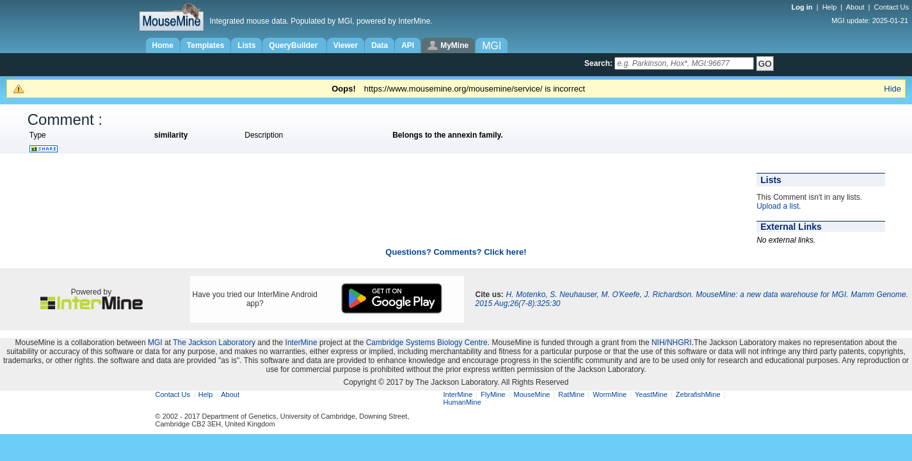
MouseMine (532, 394)
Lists (246, 45)
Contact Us (891, 7)
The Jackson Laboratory (214, 342)
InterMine (301, 342)
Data (379, 45)
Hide (892, 88)
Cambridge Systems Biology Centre (427, 342)
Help (829, 7)
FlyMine (493, 394)
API (407, 45)
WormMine (610, 394)
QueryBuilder (294, 45)
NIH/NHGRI (672, 342)
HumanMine (462, 402)
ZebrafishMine (698, 394)
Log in (803, 7)
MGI (155, 342)
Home (162, 45)
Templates (205, 45)
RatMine (571, 394)
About (855, 7)
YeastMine (651, 394)
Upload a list (777, 206)
